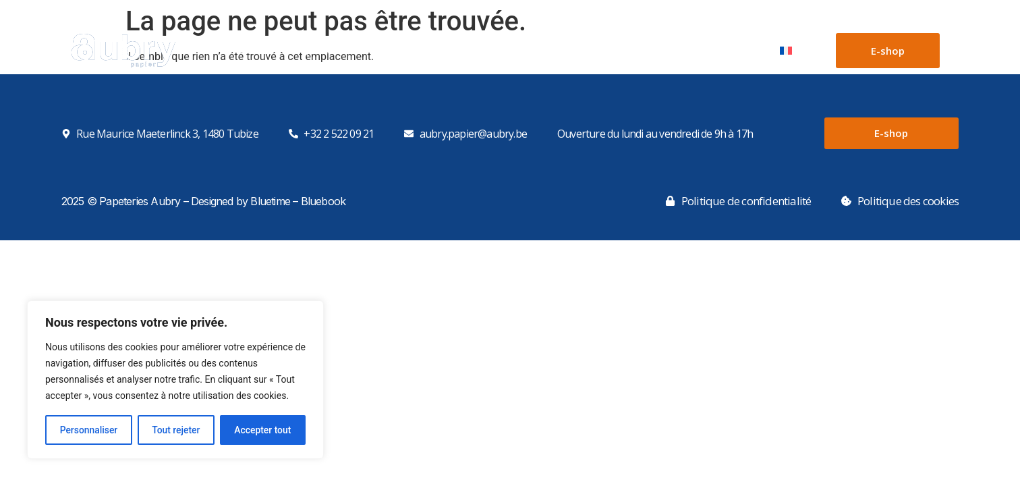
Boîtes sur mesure (521, 50)
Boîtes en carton (412, 50)
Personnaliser (88, 430)
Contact (736, 50)
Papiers (320, 50)
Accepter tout (262, 430)
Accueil (250, 50)
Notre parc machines (641, 50)
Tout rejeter (176, 430)
